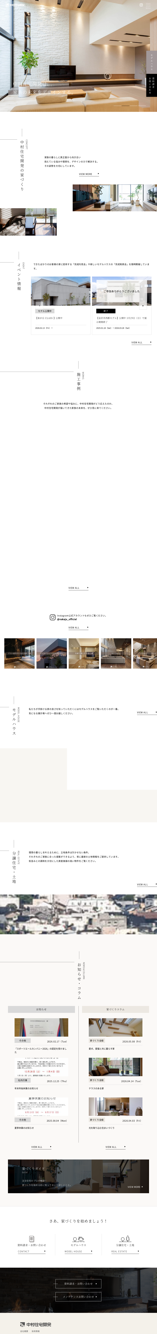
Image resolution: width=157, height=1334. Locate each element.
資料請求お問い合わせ (151, 85)
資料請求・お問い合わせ (78, 1283)
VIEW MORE (85, 173)
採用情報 (36, 1331)
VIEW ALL (137, 342)
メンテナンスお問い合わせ (78, 1296)
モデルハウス (151, 62)
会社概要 (24, 1331)
